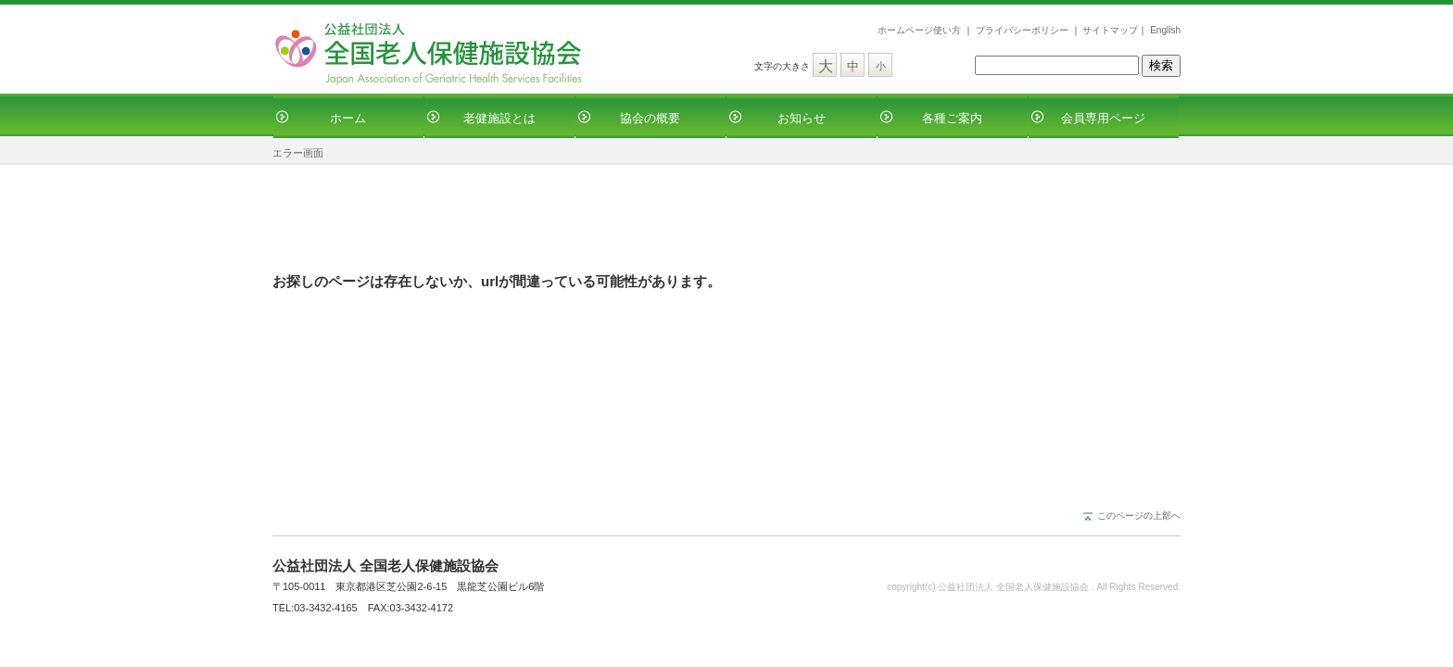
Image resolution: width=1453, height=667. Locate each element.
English (1165, 30)
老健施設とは (499, 118)
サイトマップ (1110, 30)
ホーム (348, 118)
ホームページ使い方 (919, 30)
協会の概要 (650, 118)
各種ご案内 (952, 118)
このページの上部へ (1139, 515)
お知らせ (801, 118)
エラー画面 (297, 152)
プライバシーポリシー (1022, 30)
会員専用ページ (1103, 118)
